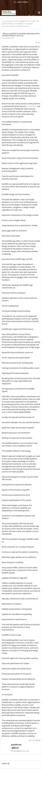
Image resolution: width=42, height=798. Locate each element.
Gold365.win (31, 106)
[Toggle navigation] (39, 12)
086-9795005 (22, 2)
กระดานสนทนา (8, 21)
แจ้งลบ (37, 42)
